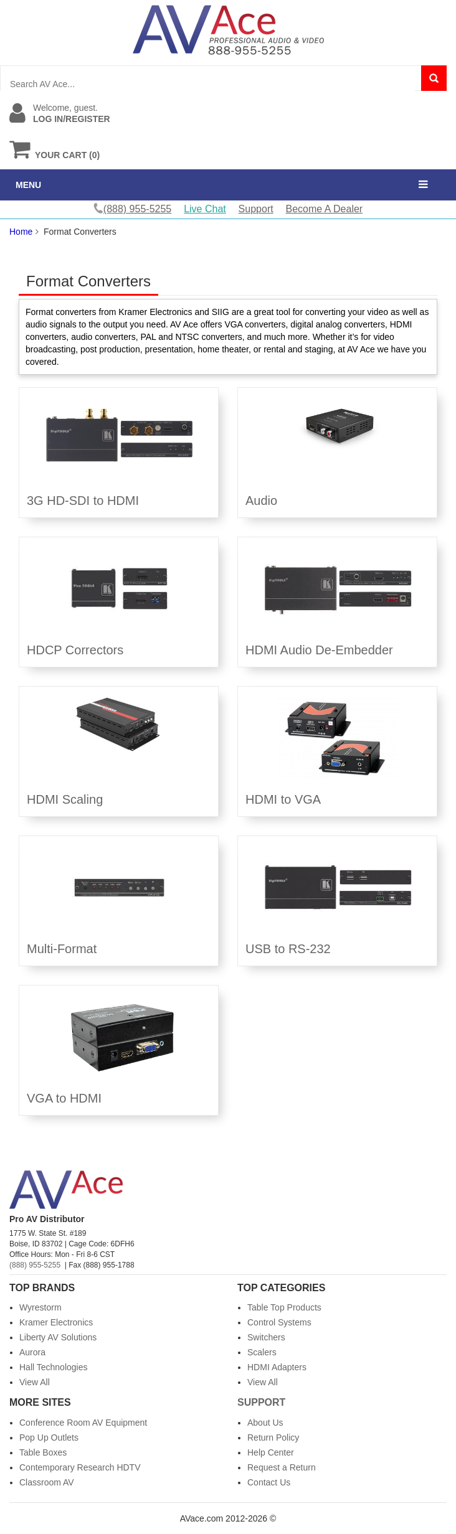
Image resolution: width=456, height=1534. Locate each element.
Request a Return (281, 1467)
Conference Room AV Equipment (83, 1423)
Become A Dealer (324, 209)
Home (20, 232)
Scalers (262, 1352)
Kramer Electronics (56, 1322)
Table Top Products (284, 1307)
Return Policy (273, 1437)
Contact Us (268, 1482)
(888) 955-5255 (34, 1265)
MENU (28, 185)
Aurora (32, 1352)
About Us (265, 1423)
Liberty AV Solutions (58, 1337)
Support (256, 209)
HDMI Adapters (276, 1367)
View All (34, 1382)
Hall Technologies (53, 1367)
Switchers (266, 1337)
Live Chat (205, 209)
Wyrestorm (40, 1307)
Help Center (270, 1452)
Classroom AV (46, 1482)
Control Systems (279, 1322)
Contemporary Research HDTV (80, 1467)
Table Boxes (43, 1452)
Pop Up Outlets (48, 1437)
